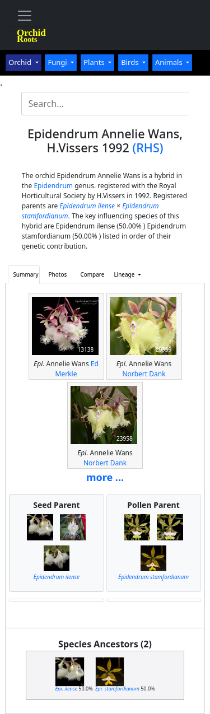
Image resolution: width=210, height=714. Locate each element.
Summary (25, 274)
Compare (92, 274)
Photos (58, 274)
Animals (169, 62)
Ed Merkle (77, 369)
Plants (94, 62)
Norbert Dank (143, 374)
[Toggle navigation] (24, 15)
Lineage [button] (125, 274)
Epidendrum (53, 185)
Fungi (58, 62)
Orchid (20, 62)
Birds (131, 62)
